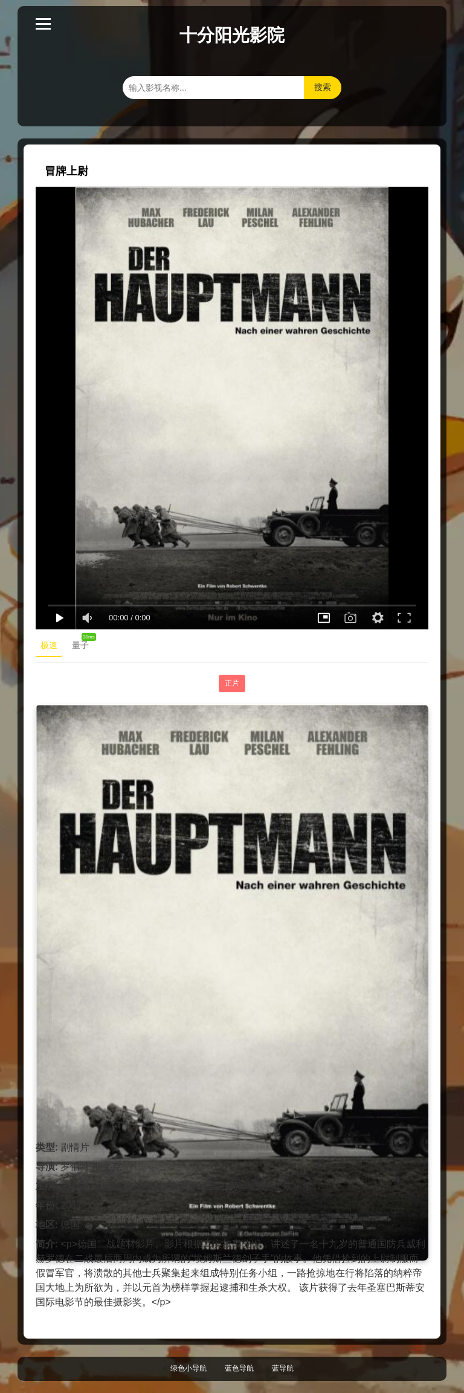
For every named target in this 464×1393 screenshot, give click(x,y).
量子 (83, 642)
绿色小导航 (188, 1368)
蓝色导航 (239, 1368)
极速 (48, 645)
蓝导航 (283, 1368)
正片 (232, 683)
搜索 (322, 87)
